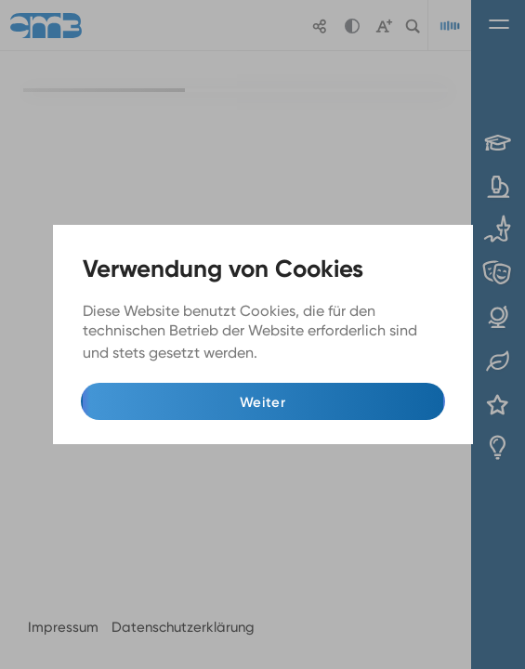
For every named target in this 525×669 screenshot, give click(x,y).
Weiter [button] (262, 402)
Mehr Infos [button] (299, 353)
